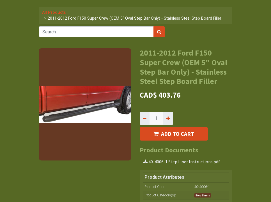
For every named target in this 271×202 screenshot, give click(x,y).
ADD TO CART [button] (173, 133)
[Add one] (168, 118)
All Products (54, 12)
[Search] (159, 31)
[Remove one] (145, 118)
